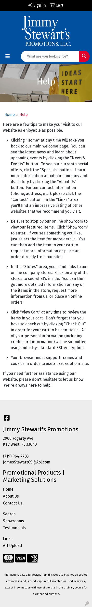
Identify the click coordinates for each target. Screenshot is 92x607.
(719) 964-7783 (16, 456)
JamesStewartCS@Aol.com (26, 462)
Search (9, 514)
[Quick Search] (50, 56)
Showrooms (13, 521)
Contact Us (12, 503)
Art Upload (12, 545)
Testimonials (14, 527)
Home (9, 114)
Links (8, 538)
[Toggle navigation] (7, 56)
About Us (11, 496)
